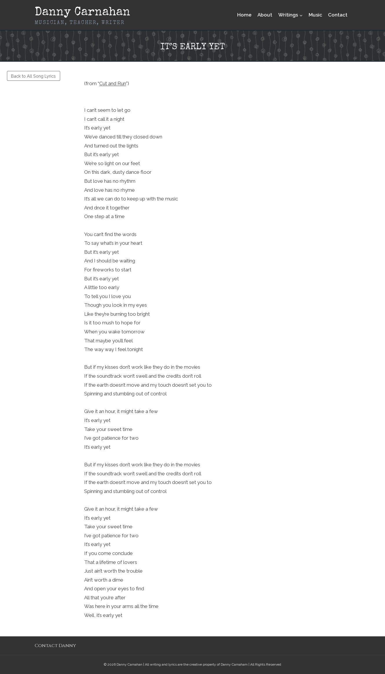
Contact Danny (55, 645)
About (264, 15)
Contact (337, 15)
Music (315, 15)
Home (244, 15)
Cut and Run (112, 83)
